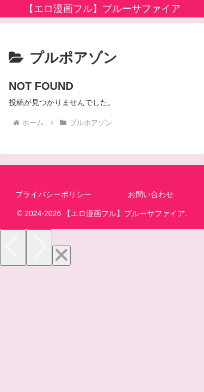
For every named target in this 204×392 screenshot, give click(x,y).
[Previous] (13, 247)
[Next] (39, 247)
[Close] (61, 256)
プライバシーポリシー (53, 194)
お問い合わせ (151, 194)
